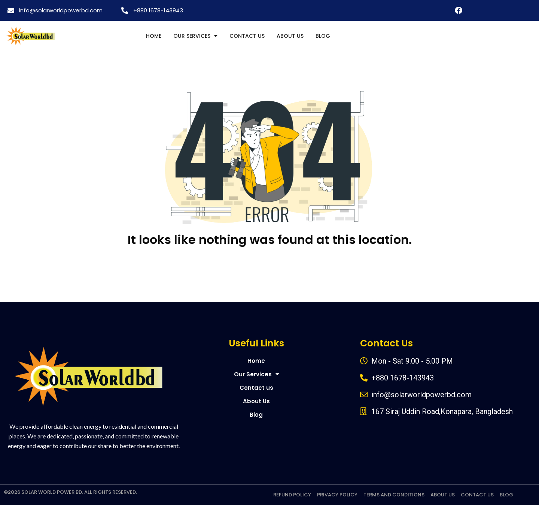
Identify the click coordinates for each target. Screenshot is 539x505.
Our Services (195, 36)
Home (153, 36)
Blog (323, 36)
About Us (290, 36)
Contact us (247, 36)
